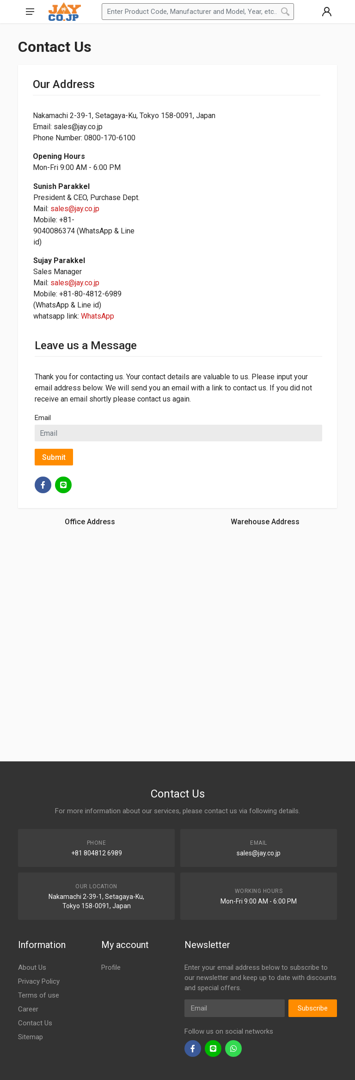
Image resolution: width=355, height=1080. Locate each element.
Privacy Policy (39, 981)
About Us (32, 967)
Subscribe (313, 1008)
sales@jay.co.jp (74, 208)
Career (28, 1009)
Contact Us (35, 1023)
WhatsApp (97, 316)
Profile (111, 967)
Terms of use (38, 995)
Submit (54, 457)
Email (43, 418)
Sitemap (30, 1037)
